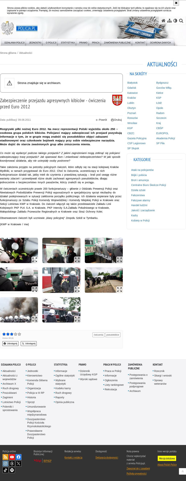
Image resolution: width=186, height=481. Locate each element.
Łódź (159, 102)
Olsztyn (131, 108)
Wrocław (132, 123)
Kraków (131, 97)
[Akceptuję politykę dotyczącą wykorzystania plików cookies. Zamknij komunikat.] (176, 3)
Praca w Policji (112, 364)
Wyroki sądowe (88, 379)
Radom (160, 113)
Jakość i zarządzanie (143, 210)
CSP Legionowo (136, 143)
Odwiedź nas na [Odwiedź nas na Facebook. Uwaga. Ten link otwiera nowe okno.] (18, 457)
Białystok (132, 82)
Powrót (101, 119)
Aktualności (25, 52)
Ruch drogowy (11, 388)
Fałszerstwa (138, 195)
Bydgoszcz (162, 82)
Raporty (59, 397)
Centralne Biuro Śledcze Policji (148, 185)
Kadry (134, 215)
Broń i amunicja (140, 180)
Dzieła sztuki (138, 190)
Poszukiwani (10, 392)
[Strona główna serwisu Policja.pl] (163, 20)
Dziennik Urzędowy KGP (89, 373)
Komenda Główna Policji (37, 382)
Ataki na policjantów (142, 170)
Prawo (82, 364)
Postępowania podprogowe (137, 385)
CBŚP (159, 128)
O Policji (31, 364)
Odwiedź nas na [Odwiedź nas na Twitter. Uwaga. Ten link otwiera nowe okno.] (18, 463)
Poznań (131, 113)
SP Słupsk (133, 148)
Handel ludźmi (139, 205)
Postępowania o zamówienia (139, 376)
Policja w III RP (35, 392)
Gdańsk (131, 87)
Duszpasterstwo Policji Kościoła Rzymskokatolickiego (39, 423)
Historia (31, 397)
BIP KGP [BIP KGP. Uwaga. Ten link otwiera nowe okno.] (47, 460)
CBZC (130, 133)
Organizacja (34, 388)
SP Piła (160, 143)
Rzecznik (159, 371)
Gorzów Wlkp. (164, 87)
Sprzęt (31, 402)
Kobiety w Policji (140, 220)
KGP (130, 128)
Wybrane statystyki (60, 382)
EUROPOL (162, 133)
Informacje (61, 371)
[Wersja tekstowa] (175, 20)
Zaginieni (8, 397)
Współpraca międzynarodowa (36, 413)
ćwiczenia (98, 335)
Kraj (158, 123)
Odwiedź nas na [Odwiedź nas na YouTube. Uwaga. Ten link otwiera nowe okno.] (12, 457)
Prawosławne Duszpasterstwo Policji (36, 434)
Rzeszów (132, 118)
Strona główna (8, 52)
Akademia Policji (165, 138)
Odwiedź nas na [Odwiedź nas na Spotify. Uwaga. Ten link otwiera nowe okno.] (12, 470)
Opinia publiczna (64, 402)
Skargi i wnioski (163, 375)
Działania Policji (11, 364)
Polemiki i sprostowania (10, 408)
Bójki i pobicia (139, 175)
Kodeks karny (63, 388)
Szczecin (161, 118)
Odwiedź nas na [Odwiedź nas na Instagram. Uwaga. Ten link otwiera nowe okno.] (5, 463)
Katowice (132, 92)
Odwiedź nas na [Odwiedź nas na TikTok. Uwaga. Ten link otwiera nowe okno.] (5, 470)
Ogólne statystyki (65, 375)
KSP (158, 97)
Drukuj (116, 119)
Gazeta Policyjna (136, 138)
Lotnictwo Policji (12, 402)
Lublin (130, 102)
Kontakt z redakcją (73, 457)
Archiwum (135, 391)
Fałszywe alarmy (140, 200)
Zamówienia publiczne (135, 366)
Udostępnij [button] (10, 343)
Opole (159, 108)
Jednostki (32, 371)
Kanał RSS (5, 457)
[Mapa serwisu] (169, 20)
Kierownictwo (34, 375)
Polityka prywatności (137, 473)
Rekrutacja (111, 389)
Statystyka (60, 364)
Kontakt (158, 364)
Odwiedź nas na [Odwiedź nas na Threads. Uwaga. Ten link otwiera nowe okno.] (12, 463)
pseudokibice (112, 335)
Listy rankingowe (114, 384)
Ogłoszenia (111, 380)
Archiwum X (9, 383)
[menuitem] (14, 42)
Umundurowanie (36, 406)
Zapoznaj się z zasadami (138, 468)
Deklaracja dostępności (107, 457)
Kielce (159, 92)
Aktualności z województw (10, 377)
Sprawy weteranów (160, 382)
